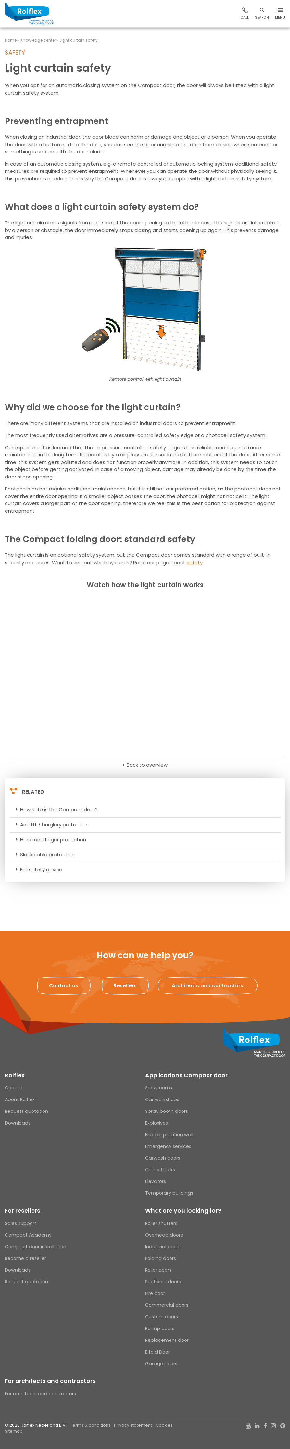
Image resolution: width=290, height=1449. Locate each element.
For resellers (22, 1210)
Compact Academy (28, 1235)
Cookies (164, 1425)
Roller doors (158, 1270)
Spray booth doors (166, 1111)
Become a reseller (25, 1258)
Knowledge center (38, 40)
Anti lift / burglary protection (54, 824)
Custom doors (161, 1317)
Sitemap (14, 1431)
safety (195, 562)
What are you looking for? (183, 1210)
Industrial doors (163, 1246)
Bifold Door (157, 1352)
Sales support (20, 1223)
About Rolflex (20, 1099)
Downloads (18, 1123)
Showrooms (158, 1088)
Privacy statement (133, 1425)
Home (11, 40)
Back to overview (147, 764)
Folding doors (160, 1258)
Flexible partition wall (169, 1134)
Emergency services (168, 1146)
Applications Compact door (186, 1075)
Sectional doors (163, 1281)
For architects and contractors (50, 1381)
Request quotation (26, 1111)
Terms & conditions (90, 1425)
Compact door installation (35, 1246)
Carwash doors (162, 1158)
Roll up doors (159, 1328)
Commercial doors (166, 1305)
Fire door (155, 1293)
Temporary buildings (169, 1193)
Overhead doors (164, 1235)
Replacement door (167, 1340)
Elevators (155, 1181)
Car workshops (162, 1099)
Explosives (156, 1123)
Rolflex (14, 1075)
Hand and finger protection (53, 839)
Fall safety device (41, 869)
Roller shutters (161, 1223)
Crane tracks (160, 1169)
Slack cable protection (47, 854)
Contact (14, 1088)
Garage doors (161, 1363)
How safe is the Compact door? (59, 809)
